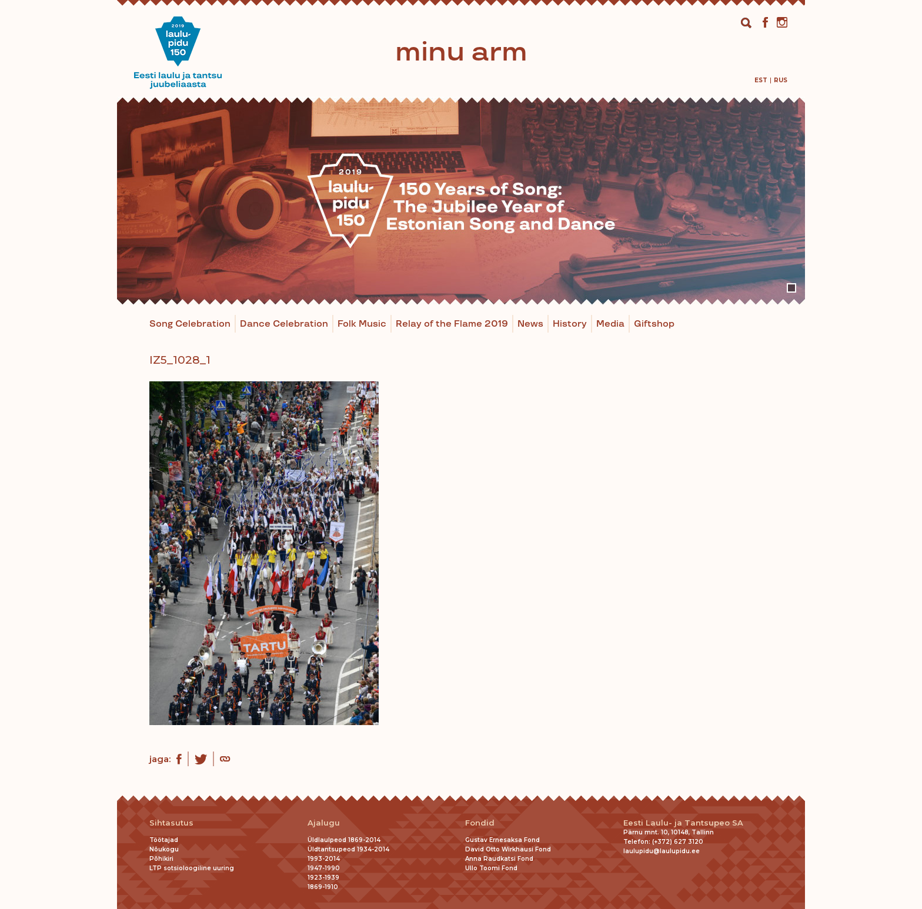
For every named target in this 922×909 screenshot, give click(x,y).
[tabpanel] (461, 200)
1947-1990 (324, 868)
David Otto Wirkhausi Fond (508, 849)
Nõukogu (164, 849)
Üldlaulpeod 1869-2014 (344, 840)
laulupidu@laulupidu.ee (661, 851)
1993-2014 (324, 859)
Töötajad (163, 840)
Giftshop (654, 324)
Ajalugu (324, 823)
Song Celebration (189, 324)
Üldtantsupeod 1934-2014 (348, 849)
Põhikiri (161, 859)
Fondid (480, 823)
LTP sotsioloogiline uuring (191, 868)
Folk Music (362, 324)
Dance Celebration (284, 324)
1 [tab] (791, 288)
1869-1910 (323, 887)
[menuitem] (760, 80)
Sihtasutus (171, 823)
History (570, 324)
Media (610, 324)
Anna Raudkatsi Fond (499, 859)
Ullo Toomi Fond (491, 868)
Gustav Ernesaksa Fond (502, 840)
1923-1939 (323, 877)
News (530, 324)
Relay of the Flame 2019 (452, 324)
